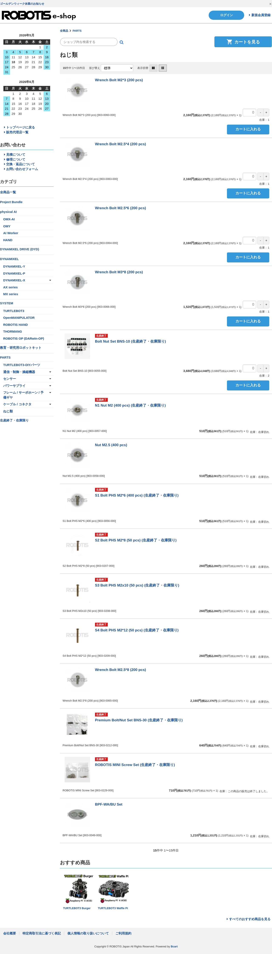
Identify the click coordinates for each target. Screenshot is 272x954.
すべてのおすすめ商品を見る (250, 919)
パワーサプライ (14, 385)
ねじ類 (8, 411)
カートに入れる (248, 129)
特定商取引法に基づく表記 (42, 933)
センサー (9, 378)
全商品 (64, 30)
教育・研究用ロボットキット (20, 347)
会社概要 (9, 933)
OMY (6, 226)
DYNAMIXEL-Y (14, 266)
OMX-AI (9, 219)
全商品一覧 (8, 192)
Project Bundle (11, 202)
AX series (10, 287)
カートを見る (243, 42)
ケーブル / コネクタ (17, 404)
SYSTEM (6, 303)
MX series (10, 294)
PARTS (76, 30)
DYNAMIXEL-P (14, 273)
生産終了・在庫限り (14, 420)
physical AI (8, 212)
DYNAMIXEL (9, 259)
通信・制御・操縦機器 (19, 372)
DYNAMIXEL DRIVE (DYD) (19, 249)
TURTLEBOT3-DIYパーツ (21, 365)
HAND (7, 240)
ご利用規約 (123, 933)
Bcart (174, 946)
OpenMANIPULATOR (19, 317)
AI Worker (10, 233)
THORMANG (12, 331)
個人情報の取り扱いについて (88, 933)
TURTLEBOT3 (13, 311)
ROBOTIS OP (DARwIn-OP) (23, 338)
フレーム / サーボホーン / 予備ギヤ (23, 395)
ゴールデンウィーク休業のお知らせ (22, 3)
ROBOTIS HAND (15, 324)
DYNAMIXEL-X (14, 280)
